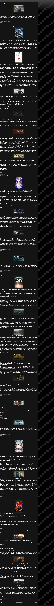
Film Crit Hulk (30, 165)
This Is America (3, 418)
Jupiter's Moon (3, 275)
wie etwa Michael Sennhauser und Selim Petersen (21, 479)
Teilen (1, 22)
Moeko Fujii (9, 150)
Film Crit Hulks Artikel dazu (33, 96)
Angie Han (1, 149)
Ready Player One (4, 175)
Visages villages (3, 3)
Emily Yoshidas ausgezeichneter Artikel (14, 145)
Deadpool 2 (2, 253)
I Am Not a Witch (3, 399)
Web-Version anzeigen (19, 603)
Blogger (20, 605)
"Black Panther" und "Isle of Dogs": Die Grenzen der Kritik (12, 26)
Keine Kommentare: (8, 21)
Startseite (19, 602)
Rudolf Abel (34, 243)
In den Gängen (3, 438)
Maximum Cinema (5, 412)
